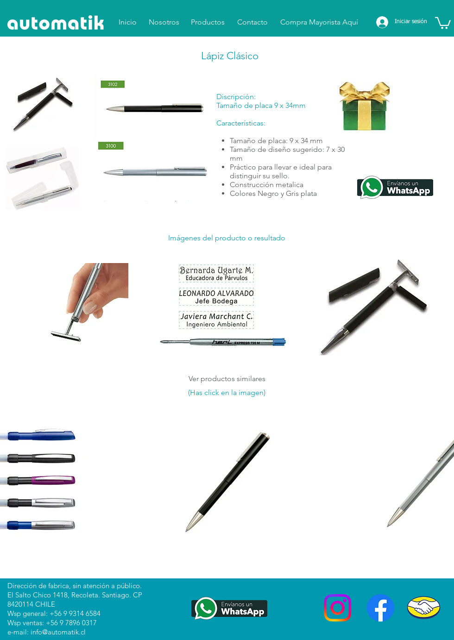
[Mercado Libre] (423, 608)
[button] (443, 22)
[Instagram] (337, 608)
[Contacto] (252, 22)
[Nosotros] (164, 22)
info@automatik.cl (58, 631)
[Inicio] (128, 22)
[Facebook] (380, 608)
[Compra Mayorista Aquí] (319, 22)
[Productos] (207, 22)
